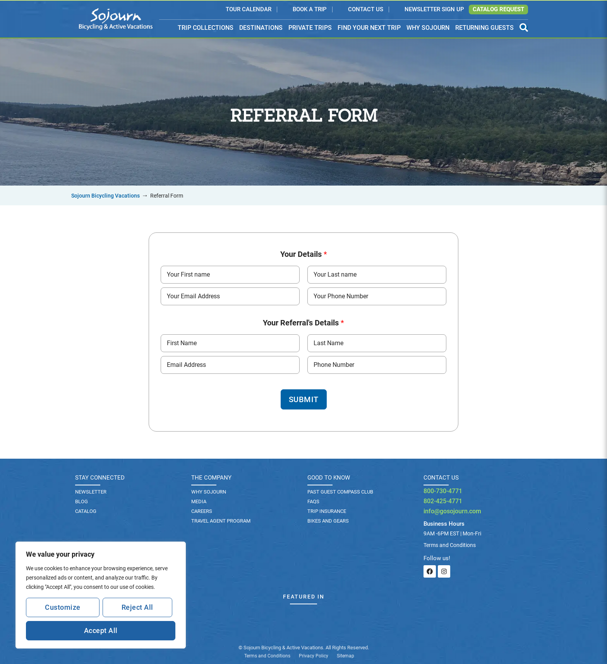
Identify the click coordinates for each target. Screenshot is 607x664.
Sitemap (345, 656)
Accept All (101, 630)
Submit (304, 399)
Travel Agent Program (220, 521)
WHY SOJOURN (427, 27)
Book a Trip (310, 10)
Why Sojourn (208, 492)
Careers (201, 511)
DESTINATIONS (261, 28)
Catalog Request (498, 9)
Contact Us (365, 10)
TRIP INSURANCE (326, 511)
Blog (81, 501)
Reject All (137, 607)
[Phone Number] (376, 296)
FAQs (313, 501)
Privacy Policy (313, 656)
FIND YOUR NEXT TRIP (369, 27)
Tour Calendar (248, 10)
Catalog (85, 511)
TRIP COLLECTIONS (205, 28)
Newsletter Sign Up (434, 10)
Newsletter (90, 492)
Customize (63, 607)
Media (198, 501)
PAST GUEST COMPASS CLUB (340, 492)
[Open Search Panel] (524, 28)
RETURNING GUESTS (484, 27)
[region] (100, 595)
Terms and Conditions (267, 656)
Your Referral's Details (303, 322)
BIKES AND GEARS (328, 521)
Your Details (303, 254)
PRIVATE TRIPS (310, 27)
